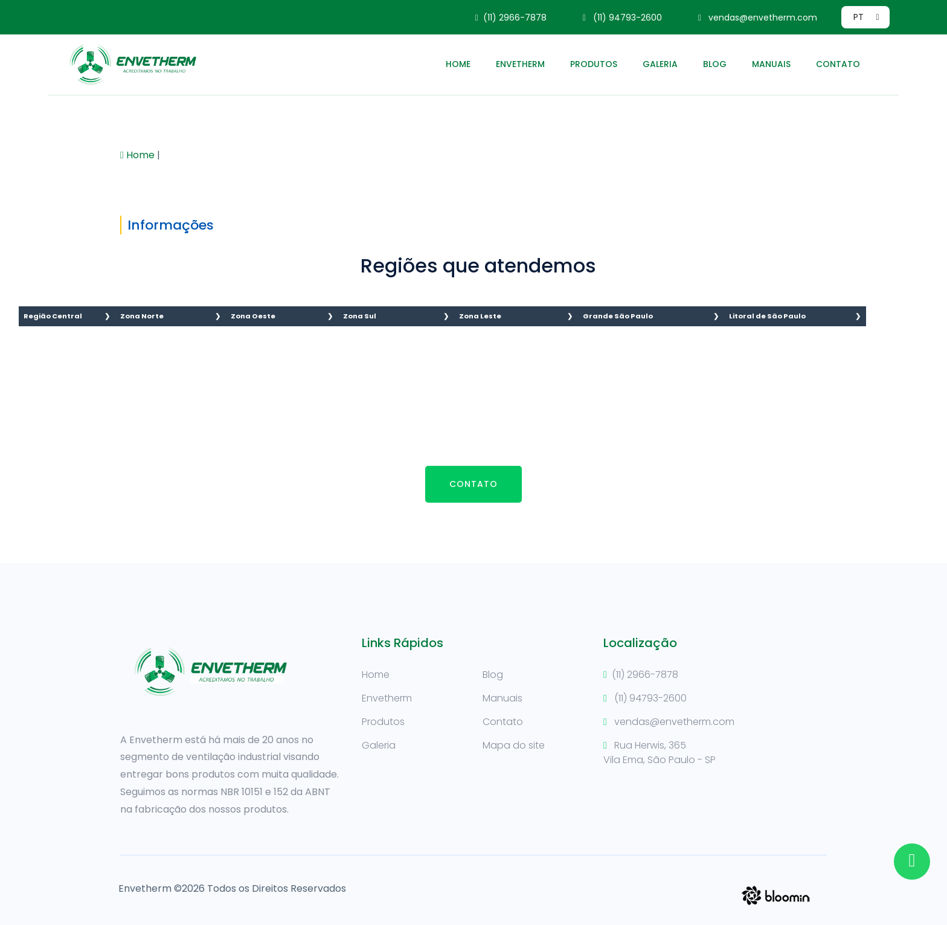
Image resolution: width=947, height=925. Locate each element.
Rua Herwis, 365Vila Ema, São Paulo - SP (659, 752)
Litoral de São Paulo (767, 316)
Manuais (771, 64)
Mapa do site (514, 745)
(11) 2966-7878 (511, 17)
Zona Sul (359, 316)
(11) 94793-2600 (622, 17)
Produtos (593, 64)
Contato (838, 64)
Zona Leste (480, 316)
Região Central (53, 316)
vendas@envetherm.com (757, 17)
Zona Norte (142, 316)
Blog (715, 64)
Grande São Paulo (618, 316)
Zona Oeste (253, 316)
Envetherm (520, 64)
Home (458, 64)
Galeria (660, 64)
